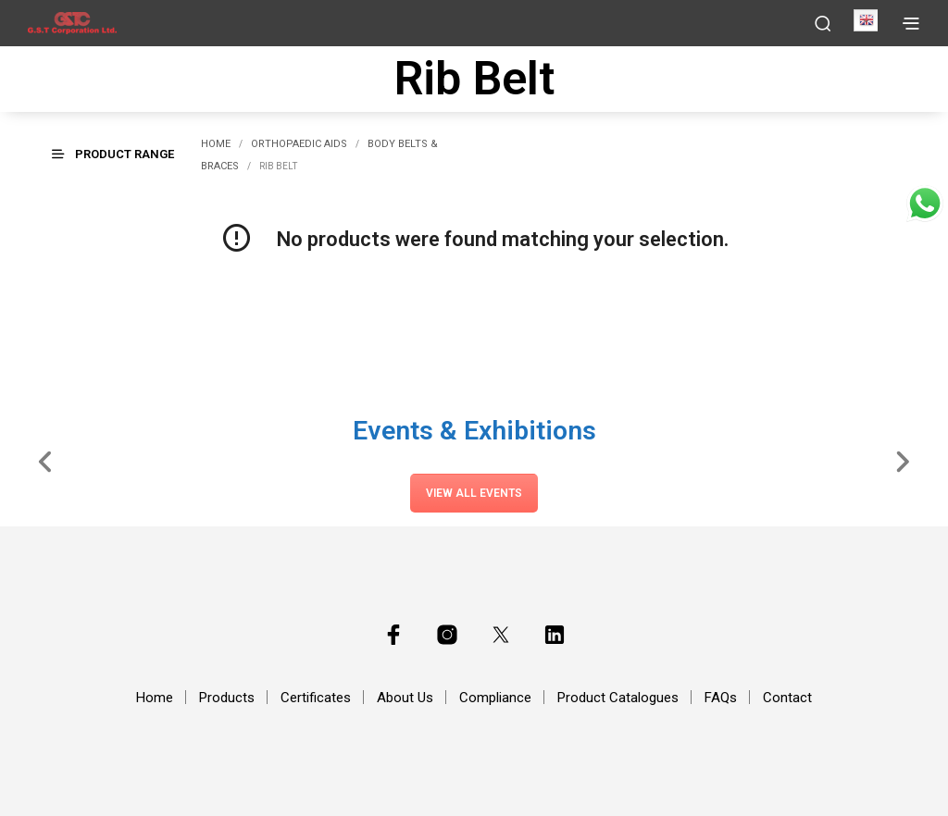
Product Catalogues (618, 697)
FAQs (721, 697)
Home (216, 144)
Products (227, 697)
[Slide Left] (46, 460)
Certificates (316, 697)
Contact (787, 697)
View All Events (474, 493)
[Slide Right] (902, 460)
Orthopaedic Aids (299, 144)
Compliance (495, 697)
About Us (405, 697)
